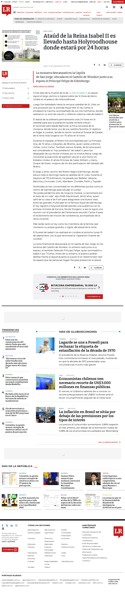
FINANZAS (20, 12)
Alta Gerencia (50, 530)
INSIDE (119, 12)
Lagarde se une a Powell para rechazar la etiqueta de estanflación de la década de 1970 (87, 346)
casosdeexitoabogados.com (13, 583)
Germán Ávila (85, 19)
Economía (65, 538)
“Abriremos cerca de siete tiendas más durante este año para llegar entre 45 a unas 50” (16, 363)
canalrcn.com (57, 583)
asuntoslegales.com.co (11, 580)
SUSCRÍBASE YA (93, 296)
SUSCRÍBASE (118, 2)
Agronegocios (33, 530)
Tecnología (107, 495)
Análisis (64, 530)
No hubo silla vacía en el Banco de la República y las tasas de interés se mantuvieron (17, 397)
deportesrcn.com (22, 586)
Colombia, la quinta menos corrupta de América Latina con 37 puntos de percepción (16, 428)
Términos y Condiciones (91, 546)
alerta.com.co (7, 586)
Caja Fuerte (49, 533)
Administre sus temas (12, 106)
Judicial (106, 473)
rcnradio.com (70, 583)
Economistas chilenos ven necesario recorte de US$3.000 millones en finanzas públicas (85, 383)
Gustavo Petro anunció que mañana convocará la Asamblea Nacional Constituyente (70, 482)
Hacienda (9, 374)
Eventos (64, 544)
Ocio (63, 555)
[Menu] (15, 12)
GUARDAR (116, 65)
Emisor (59, 19)
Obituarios (49, 555)
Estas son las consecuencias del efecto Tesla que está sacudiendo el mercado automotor (16, 344)
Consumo (31, 538)
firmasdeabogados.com (69, 580)
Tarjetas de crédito (34, 22)
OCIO (45, 12)
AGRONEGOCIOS (68, 12)
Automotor (10, 337)
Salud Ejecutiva (67, 561)
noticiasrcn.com (84, 583)
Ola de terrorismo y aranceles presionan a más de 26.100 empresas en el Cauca (17, 412)
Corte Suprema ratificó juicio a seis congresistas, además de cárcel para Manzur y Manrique (112, 482)
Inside (63, 553)
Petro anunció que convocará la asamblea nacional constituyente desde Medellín (16, 381)
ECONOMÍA (29, 12)
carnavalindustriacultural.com (38, 583)
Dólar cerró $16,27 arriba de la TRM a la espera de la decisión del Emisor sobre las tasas (71, 503)
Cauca (114, 19)
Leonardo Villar (71, 19)
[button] (36, 287)
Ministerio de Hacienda (101, 19)
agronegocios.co (29, 580)
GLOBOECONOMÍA (54, 12)
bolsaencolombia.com (90, 580)
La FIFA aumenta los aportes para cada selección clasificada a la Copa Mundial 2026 (29, 503)
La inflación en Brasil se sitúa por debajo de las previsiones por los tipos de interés (87, 416)
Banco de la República (46, 19)
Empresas (31, 544)
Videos (47, 567)
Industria (9, 356)
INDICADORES (111, 12)
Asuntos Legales (34, 533)
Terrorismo (19, 22)
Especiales (49, 544)
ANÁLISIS (79, 12)
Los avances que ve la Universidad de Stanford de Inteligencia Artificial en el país (112, 503)
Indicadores (32, 553)
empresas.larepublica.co (48, 580)
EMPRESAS (38, 12)
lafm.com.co (98, 583)
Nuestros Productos (90, 538)
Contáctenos (87, 540)
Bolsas (64, 495)
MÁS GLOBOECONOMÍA (108, 442)
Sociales (31, 567)
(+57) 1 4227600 (8, 541)
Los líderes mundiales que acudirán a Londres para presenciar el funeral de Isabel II (117, 122)
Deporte (22, 495)
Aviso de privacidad (90, 543)
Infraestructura (50, 553)
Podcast (31, 561)
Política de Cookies (89, 555)
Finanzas (31, 547)
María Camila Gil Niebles (43, 86)
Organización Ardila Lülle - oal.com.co (114, 581)
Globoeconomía (67, 547)
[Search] (107, 7)
